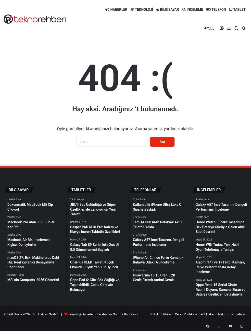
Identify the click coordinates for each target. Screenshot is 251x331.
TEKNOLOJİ (142, 9)
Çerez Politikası (186, 314)
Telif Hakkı (206, 314)
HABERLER (116, 9)
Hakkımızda (225, 314)
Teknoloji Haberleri (81, 314)
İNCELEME (192, 9)
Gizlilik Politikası (161, 314)
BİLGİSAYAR (167, 9)
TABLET (237, 9)
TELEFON (216, 9)
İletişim (241, 314)
